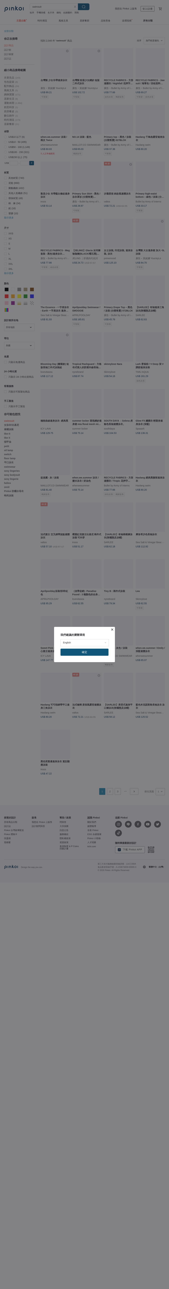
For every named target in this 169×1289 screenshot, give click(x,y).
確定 (84, 652)
